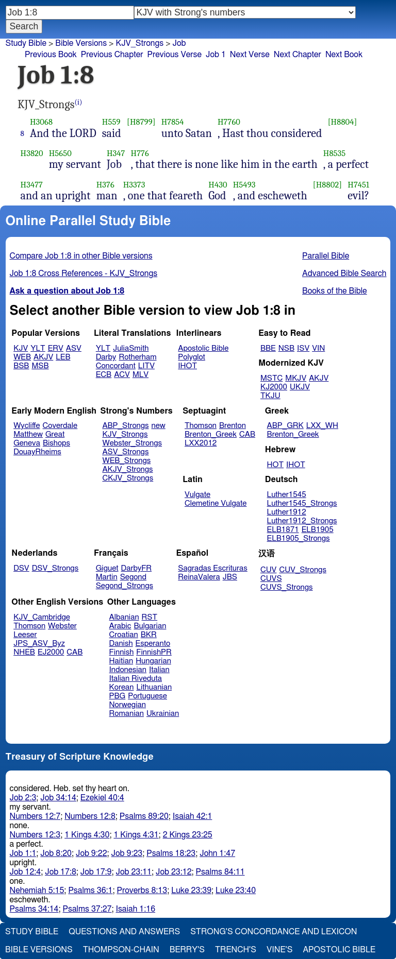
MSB (39, 366)
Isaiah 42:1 (192, 816)
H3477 (32, 185)
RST (150, 617)
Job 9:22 (91, 853)
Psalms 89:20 (144, 816)
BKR (149, 635)
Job (179, 43)
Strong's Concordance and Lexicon (273, 932)
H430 (217, 185)
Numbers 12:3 (35, 835)
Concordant (116, 366)
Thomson (201, 426)
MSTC (271, 378)
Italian (159, 670)
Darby (106, 357)
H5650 (60, 153)
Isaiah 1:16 (136, 909)
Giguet (107, 568)
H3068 (41, 122)
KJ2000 (273, 387)
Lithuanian (154, 687)
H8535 (334, 153)
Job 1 (216, 54)
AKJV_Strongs (127, 469)
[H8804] (342, 122)
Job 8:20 (56, 853)
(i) (78, 102)
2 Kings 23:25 (187, 835)
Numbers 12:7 (35, 816)
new (159, 426)
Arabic (120, 626)
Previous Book (51, 54)
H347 (116, 153)
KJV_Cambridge (41, 617)
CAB (247, 434)
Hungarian (153, 661)
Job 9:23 (127, 853)
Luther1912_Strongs (302, 521)
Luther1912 (286, 512)
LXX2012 (201, 443)
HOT (275, 465)
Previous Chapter (112, 54)
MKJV (295, 378)
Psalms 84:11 (220, 872)
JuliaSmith (130, 348)
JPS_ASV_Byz (39, 643)
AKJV (43, 357)
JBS (230, 577)
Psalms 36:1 (90, 890)
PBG (117, 696)
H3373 (134, 185)
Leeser (25, 635)
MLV (140, 375)
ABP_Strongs (125, 426)
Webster (62, 626)
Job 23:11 (134, 872)
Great (54, 434)
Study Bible (26, 43)
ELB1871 (283, 530)
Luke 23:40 (236, 890)
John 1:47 (217, 853)
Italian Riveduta (135, 678)
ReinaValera (199, 577)
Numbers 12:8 (90, 816)
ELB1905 (318, 530)
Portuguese (147, 696)
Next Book (343, 54)
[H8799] (141, 122)
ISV (303, 348)
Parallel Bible (325, 256)
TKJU (270, 396)
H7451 (358, 185)
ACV (122, 375)
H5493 (244, 185)
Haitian (121, 661)
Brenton (232, 426)
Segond (133, 577)
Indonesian (128, 670)
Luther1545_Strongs (302, 503)
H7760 (229, 122)
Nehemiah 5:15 (37, 890)
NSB (286, 348)
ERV (55, 348)
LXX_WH (322, 426)
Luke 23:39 (191, 890)
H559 (111, 122)
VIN (318, 348)
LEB (63, 357)
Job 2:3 (23, 798)
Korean (121, 687)
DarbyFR (136, 568)
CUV (268, 570)
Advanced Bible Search (344, 273)
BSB (21, 366)
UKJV (300, 387)
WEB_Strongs (126, 461)
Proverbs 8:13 (142, 890)
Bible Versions (81, 43)
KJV (20, 348)
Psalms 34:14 (34, 909)
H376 (105, 185)
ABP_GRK (285, 426)
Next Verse (250, 54)
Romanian (126, 713)
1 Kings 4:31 (135, 835)
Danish (121, 643)
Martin (107, 577)
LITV (146, 366)
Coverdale (60, 426)
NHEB (24, 652)
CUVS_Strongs (286, 587)
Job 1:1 (23, 853)
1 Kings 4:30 (86, 835)
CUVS (271, 579)
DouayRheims (37, 452)
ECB (103, 375)
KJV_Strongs (139, 43)
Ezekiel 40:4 (102, 798)
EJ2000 (51, 652)
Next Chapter (297, 54)
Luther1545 (286, 495)
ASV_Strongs (125, 452)
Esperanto (153, 643)
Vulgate (197, 495)
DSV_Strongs (55, 568)
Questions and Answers (124, 932)
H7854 (172, 122)
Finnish (121, 652)
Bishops (56, 443)
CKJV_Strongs (127, 478)
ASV (73, 348)
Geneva (26, 443)
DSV (21, 568)
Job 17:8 (60, 872)
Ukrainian (162, 713)
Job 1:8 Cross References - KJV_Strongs (84, 273)
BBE (268, 348)
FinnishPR (154, 652)
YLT (37, 348)
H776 (140, 153)
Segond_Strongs (124, 586)
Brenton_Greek (211, 434)
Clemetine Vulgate (215, 503)
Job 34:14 (58, 798)
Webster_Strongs (132, 443)
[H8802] (327, 185)
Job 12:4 (25, 872)
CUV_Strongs (302, 570)
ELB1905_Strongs (298, 538)
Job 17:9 (96, 872)
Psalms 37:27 (87, 909)
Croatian (123, 635)
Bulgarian (150, 626)
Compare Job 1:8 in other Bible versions (81, 256)
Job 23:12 (174, 872)
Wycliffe (26, 426)
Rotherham (137, 357)
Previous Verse (174, 54)
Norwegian (127, 705)
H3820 (32, 153)
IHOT (187, 366)
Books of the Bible (334, 291)
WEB (22, 357)
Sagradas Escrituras (212, 568)
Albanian (124, 617)
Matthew (28, 434)
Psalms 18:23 (170, 853)
